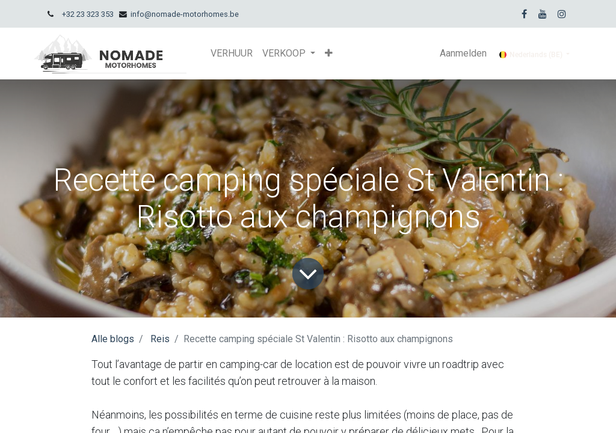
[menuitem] (231, 53)
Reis (160, 339)
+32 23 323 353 (88, 14)
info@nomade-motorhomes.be (185, 14)
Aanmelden (463, 53)
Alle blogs (112, 339)
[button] (328, 53)
